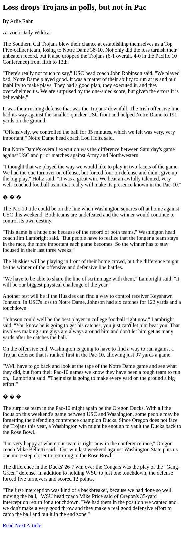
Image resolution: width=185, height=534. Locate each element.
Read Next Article (22, 525)
